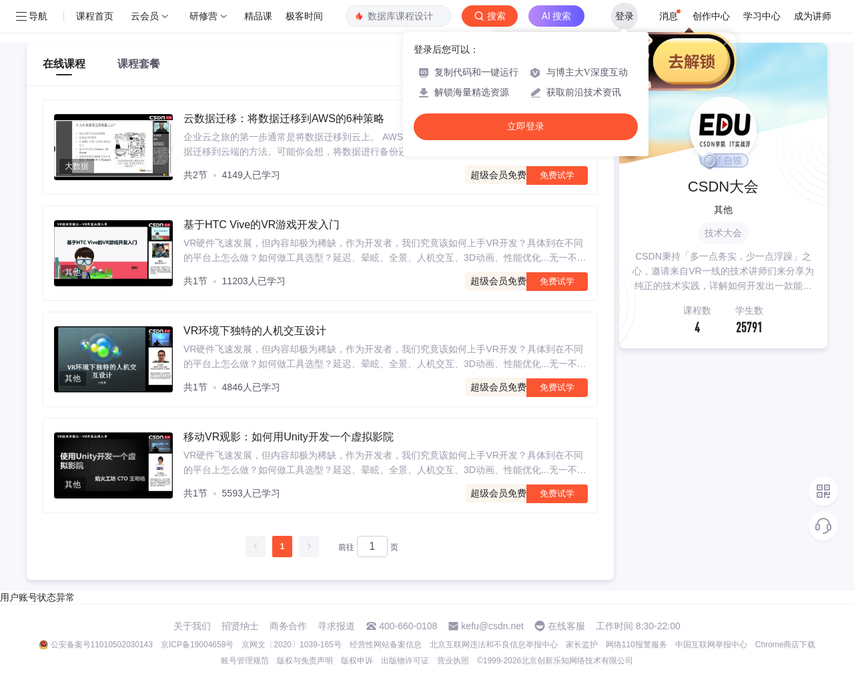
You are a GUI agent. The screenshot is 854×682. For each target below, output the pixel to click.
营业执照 (453, 660)
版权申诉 (357, 660)
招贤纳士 (240, 626)
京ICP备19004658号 (197, 644)
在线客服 (566, 626)
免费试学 (557, 175)
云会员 (145, 16)
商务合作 (288, 626)
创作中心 (711, 16)
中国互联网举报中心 (711, 644)
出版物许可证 (405, 660)
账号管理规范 (245, 660)
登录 (624, 16)
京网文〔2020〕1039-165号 (291, 644)
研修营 (203, 16)
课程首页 (94, 16)
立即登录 (525, 126)
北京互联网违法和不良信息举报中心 (494, 644)
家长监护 (582, 644)
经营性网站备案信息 (386, 644)
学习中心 (762, 16)
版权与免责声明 (305, 660)
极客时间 (304, 16)
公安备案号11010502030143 (102, 644)
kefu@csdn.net (492, 626)
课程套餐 (138, 63)
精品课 (258, 16)
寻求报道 (336, 626)
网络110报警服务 (636, 644)
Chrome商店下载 (785, 644)
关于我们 (192, 626)
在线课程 (64, 63)
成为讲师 (812, 16)
